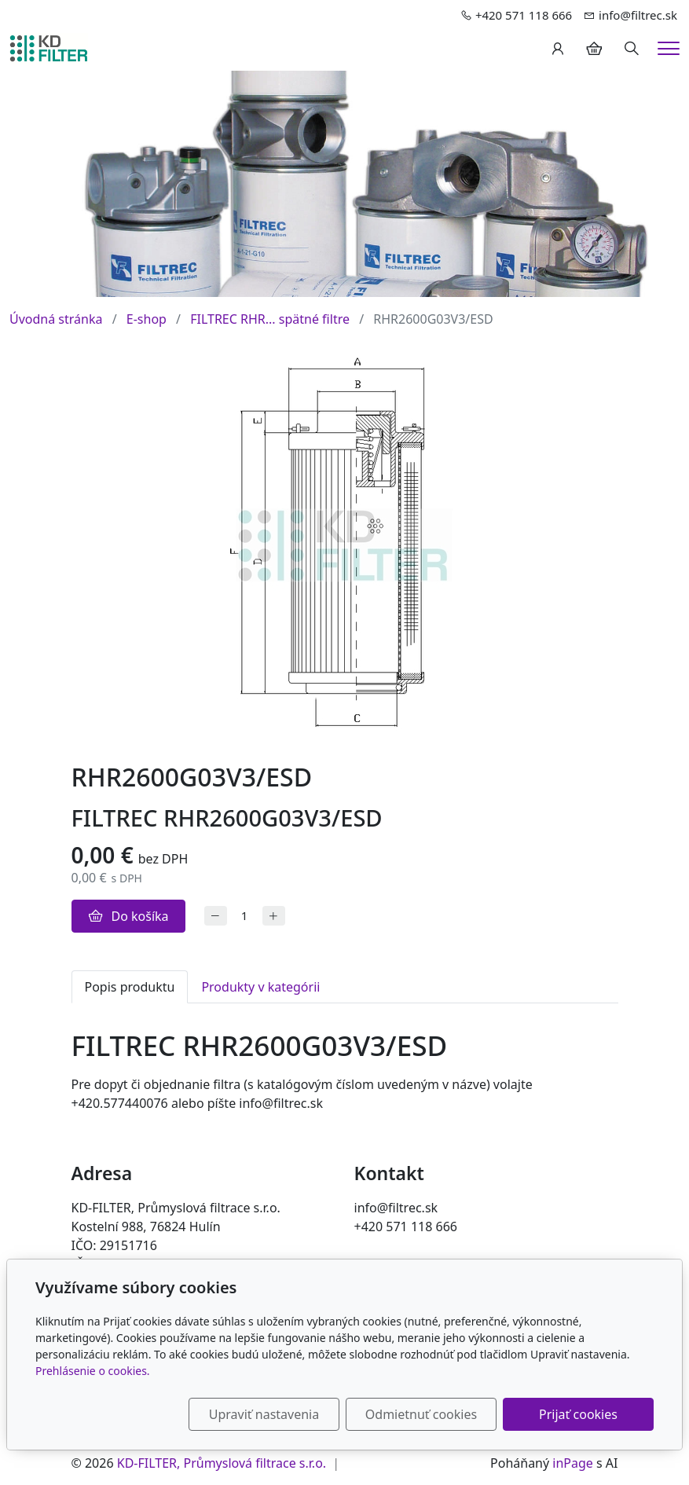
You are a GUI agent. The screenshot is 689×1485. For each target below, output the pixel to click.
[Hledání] (631, 48)
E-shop (146, 319)
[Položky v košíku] (594, 49)
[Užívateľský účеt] (558, 49)
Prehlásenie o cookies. (92, 1370)
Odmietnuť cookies (421, 1414)
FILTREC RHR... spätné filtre (270, 319)
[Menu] (669, 48)
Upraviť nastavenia (264, 1414)
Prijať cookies (578, 1414)
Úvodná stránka (55, 319)
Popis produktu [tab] (130, 987)
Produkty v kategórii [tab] (260, 987)
